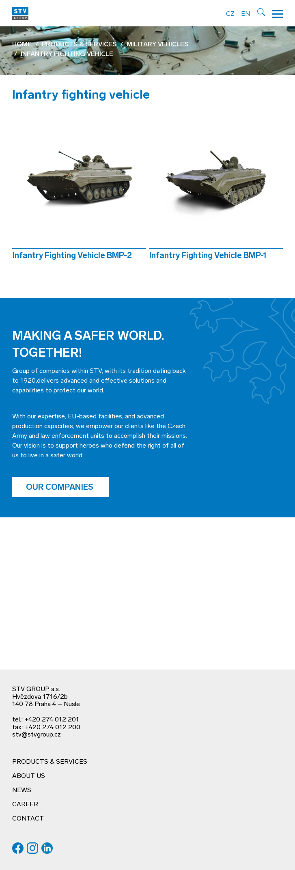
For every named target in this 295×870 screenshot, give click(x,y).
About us (28, 776)
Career (25, 804)
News (21, 790)
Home (22, 44)
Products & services (79, 44)
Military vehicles (157, 44)
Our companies (60, 488)
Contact (28, 819)
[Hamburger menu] (277, 13)
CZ (230, 14)
